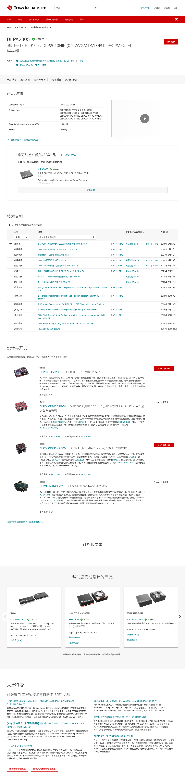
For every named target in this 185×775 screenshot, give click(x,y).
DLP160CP (60, 428)
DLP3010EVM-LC (50, 377)
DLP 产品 (18, 27)
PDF (73, 61)
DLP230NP (132, 463)
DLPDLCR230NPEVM (52, 454)
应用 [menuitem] (20, 19)
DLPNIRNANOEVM (51, 492)
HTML (80, 61)
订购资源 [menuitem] (69, 19)
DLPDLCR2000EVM (48, 433)
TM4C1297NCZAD (47, 506)
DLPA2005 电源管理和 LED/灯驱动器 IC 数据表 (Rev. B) (44, 61)
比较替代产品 (70, 162)
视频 (115, 465)
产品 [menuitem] (9, 19)
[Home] (27, 8)
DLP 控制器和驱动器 (39, 27)
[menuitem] (176, 19)
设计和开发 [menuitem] (34, 19)
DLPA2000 (42, 176)
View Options (164, 374)
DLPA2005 (79, 465)
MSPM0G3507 (125, 428)
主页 (9, 27)
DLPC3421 (83, 428)
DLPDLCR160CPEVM (52, 412)
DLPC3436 (57, 465)
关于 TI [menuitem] (83, 19)
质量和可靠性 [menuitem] (52, 19)
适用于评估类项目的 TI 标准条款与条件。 (25, 528)
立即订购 (171, 41)
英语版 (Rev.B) (26, 65)
